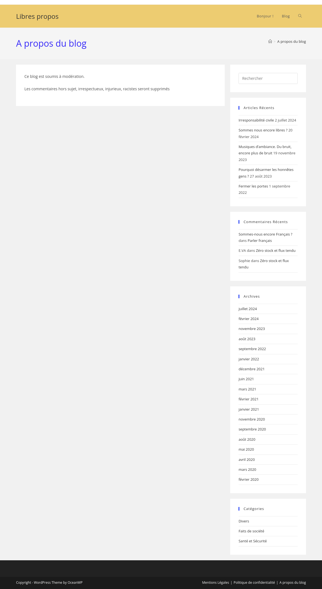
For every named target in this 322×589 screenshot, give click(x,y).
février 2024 (248, 318)
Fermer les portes (253, 186)
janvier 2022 (249, 358)
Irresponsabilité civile (256, 120)
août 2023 (247, 338)
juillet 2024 (248, 308)
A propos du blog (291, 41)
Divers (244, 521)
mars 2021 (247, 389)
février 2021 (248, 399)
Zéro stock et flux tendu (275, 250)
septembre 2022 (252, 348)
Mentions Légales (215, 582)
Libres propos (37, 16)
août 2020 (247, 439)
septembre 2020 (252, 429)
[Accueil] (270, 41)
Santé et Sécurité (253, 540)
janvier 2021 (249, 409)
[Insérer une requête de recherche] (268, 78)
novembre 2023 (252, 328)
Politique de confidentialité (254, 582)
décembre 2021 (252, 368)
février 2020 (248, 479)
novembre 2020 (252, 419)
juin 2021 (246, 378)
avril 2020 (247, 459)
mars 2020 (247, 469)
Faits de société (251, 531)
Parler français (260, 240)
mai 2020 (246, 449)
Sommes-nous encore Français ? (265, 234)
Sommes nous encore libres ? (263, 130)
